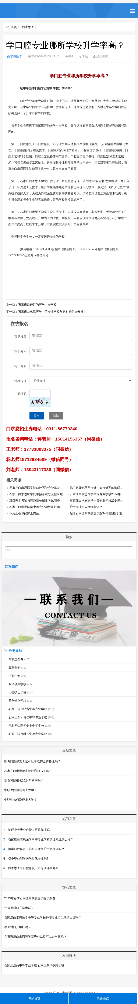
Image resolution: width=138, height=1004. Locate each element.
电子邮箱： (21, 366)
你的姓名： (21, 336)
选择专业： (21, 380)
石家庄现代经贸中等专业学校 (31, 708)
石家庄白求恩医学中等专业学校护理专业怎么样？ (40, 839)
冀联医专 (17, 667)
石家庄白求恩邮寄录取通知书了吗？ (28, 770)
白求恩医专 (29, 27)
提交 (37, 415)
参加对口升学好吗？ (17, 926)
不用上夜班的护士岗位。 (25, 513)
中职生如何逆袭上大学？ (20, 790)
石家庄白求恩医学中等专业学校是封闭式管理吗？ (42, 506)
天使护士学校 (20, 692)
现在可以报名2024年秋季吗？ (23, 780)
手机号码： (21, 351)
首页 (14, 27)
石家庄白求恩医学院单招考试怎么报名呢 (36, 494)
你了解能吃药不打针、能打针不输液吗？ (96, 487)
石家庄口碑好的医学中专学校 (37, 304)
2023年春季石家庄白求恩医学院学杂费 (29, 898)
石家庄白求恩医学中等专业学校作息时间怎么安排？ (52, 311)
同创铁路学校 (20, 700)
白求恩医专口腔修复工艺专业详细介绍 (33, 868)
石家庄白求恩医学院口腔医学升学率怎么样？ (39, 487)
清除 (56, 415)
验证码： (22, 393)
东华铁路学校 (20, 684)
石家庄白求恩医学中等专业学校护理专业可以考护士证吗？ (42, 917)
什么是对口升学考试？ (19, 907)
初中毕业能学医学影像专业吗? (28, 858)
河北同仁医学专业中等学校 (29, 725)
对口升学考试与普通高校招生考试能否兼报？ (39, 500)
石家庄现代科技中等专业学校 (30, 733)
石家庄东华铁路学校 (51, 965)
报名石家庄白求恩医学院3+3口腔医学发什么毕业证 (103, 513)
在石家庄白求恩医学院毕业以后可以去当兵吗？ (35, 936)
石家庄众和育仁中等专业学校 (31, 717)
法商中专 (17, 675)
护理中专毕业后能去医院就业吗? (29, 829)
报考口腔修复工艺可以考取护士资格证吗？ (32, 761)
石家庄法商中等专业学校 (20, 965)
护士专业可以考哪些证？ (86, 506)
